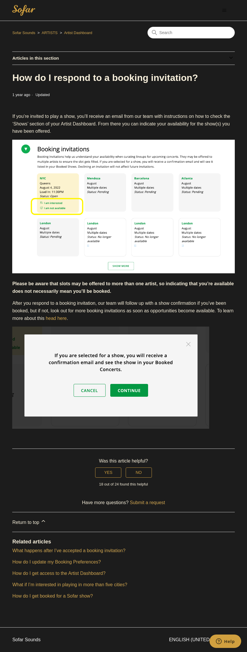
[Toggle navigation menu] (224, 10)
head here (56, 318)
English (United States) (202, 639)
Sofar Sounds (23, 33)
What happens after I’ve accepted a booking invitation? (68, 550)
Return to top (29, 521)
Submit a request (147, 502)
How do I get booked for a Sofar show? (52, 595)
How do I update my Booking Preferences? (56, 561)
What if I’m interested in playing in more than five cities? (69, 584)
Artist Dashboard (78, 33)
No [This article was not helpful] (139, 472)
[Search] (191, 32)
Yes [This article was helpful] (108, 472)
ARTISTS (50, 33)
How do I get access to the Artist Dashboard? (58, 573)
